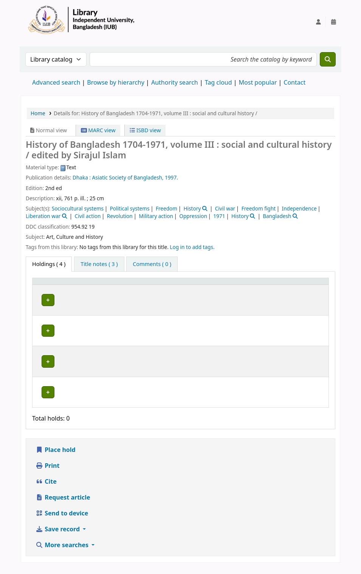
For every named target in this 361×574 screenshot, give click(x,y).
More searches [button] (63, 550)
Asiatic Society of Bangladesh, (128, 177)
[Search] (328, 59)
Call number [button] (214, 292)
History (192, 208)
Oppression (193, 216)
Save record (58, 535)
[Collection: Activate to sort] (174, 288)
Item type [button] (42, 288)
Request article (63, 503)
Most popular (258, 82)
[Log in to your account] (318, 22)
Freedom (166, 208)
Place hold (56, 455)
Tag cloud (218, 82)
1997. (171, 177)
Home (38, 113)
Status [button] (306, 292)
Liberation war (43, 216)
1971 (219, 216)
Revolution (120, 216)
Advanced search (56, 82)
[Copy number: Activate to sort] (272, 288)
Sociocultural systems (78, 208)
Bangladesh (277, 216)
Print (47, 471)
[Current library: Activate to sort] (110, 288)
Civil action (88, 216)
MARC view (98, 130)
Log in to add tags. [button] (192, 247)
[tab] (99, 264)
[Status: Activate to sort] (311, 288)
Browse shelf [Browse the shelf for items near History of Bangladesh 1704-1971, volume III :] (216, 313)
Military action (156, 216)
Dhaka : (82, 177)
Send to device (62, 519)
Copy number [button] (264, 288)
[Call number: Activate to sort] (222, 288)
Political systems (130, 208)
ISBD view (145, 130)
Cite (46, 487)
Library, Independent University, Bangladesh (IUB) (106, 310)
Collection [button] (169, 292)
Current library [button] (90, 292)
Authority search (174, 82)
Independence (299, 208)
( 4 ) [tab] (48, 264)
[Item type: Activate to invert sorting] (50, 288)
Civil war (225, 208)
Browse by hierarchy (115, 82)
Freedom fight (259, 208)
